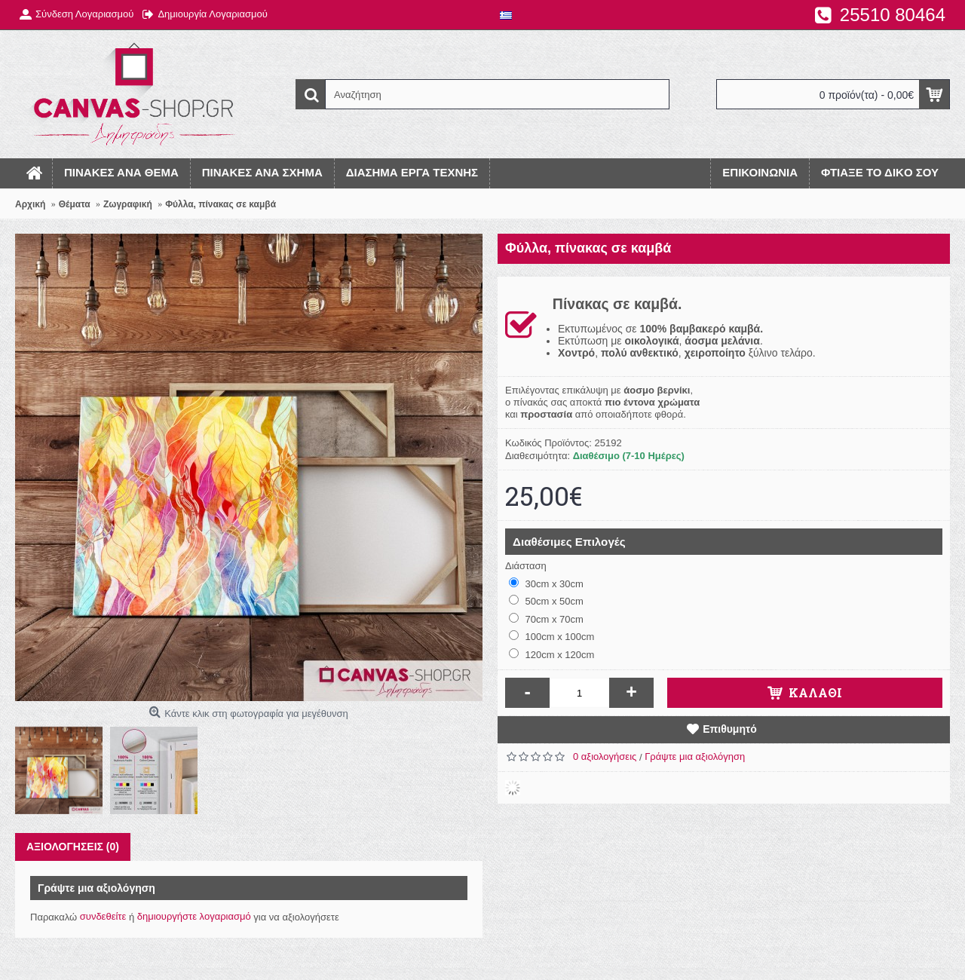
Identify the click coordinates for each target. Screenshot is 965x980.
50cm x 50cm (546, 601)
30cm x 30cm (546, 583)
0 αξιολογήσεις (604, 756)
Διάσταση (526, 565)
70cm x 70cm (546, 619)
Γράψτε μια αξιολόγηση (695, 756)
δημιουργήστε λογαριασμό (194, 916)
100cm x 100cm (551, 636)
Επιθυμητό (730, 729)
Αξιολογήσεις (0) (72, 847)
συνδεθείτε (103, 916)
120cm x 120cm (551, 654)
